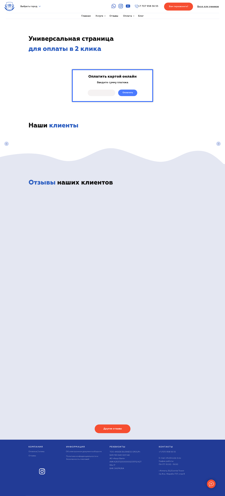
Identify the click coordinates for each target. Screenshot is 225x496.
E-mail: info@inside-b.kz (170, 458)
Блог (141, 16)
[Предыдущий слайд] (6, 144)
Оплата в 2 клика (36, 452)
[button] (178, 7)
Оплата (127, 16)
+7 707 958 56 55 (148, 6)
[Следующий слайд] (218, 144)
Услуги (100, 16)
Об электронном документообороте (84, 452)
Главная (86, 16)
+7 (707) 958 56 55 (167, 452)
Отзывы (113, 16)
